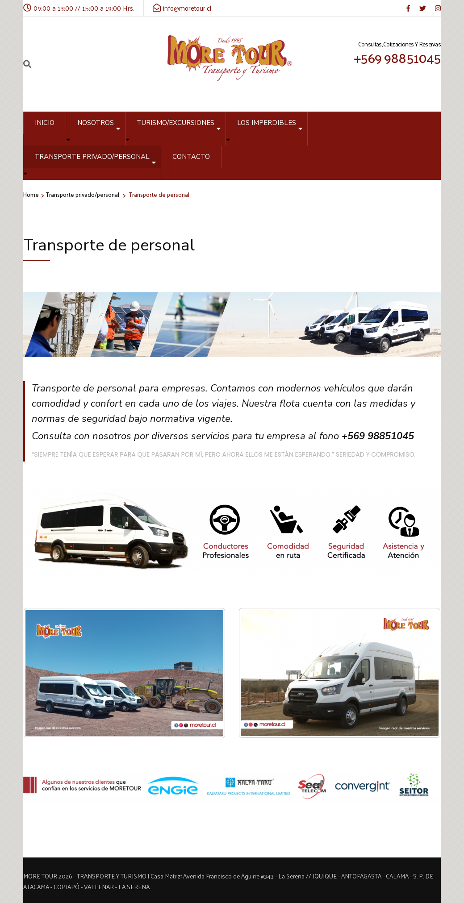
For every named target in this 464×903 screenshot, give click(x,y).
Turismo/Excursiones (175, 122)
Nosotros (95, 122)
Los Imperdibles (266, 122)
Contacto (191, 156)
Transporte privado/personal (92, 156)
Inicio (44, 122)
